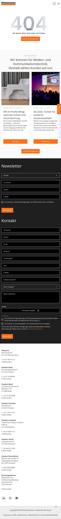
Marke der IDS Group (43, 510)
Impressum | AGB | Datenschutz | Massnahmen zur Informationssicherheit (30, 515)
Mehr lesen (15, 141)
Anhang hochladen (30, 310)
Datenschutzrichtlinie (35, 329)
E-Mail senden (6, 362)
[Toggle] (59, 4)
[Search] (54, 4)
